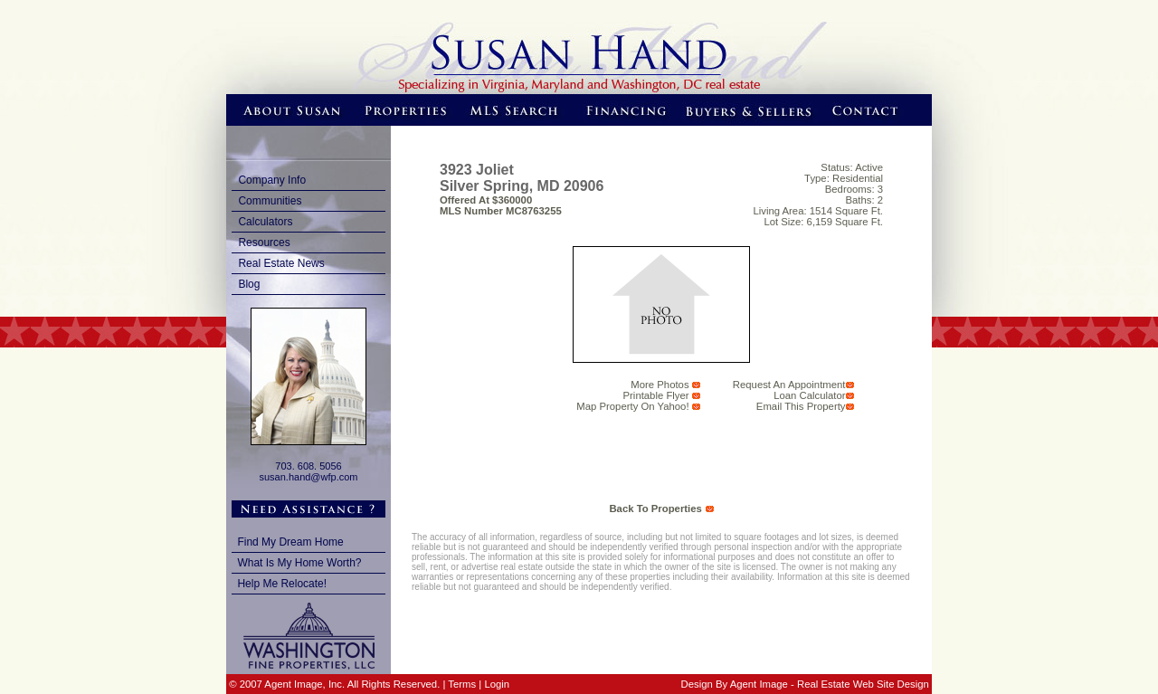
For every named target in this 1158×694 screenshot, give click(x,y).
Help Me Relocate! (282, 583)
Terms (462, 684)
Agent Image (759, 684)
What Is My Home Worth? (299, 562)
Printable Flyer (656, 395)
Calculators (265, 221)
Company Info (272, 180)
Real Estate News (281, 263)
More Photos (659, 384)
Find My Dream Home (290, 542)
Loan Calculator (809, 395)
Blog (249, 284)
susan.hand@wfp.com (308, 476)
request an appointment (789, 384)
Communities (269, 201)
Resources (264, 242)
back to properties (655, 508)
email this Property (801, 406)
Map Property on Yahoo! (632, 406)
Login (496, 684)
